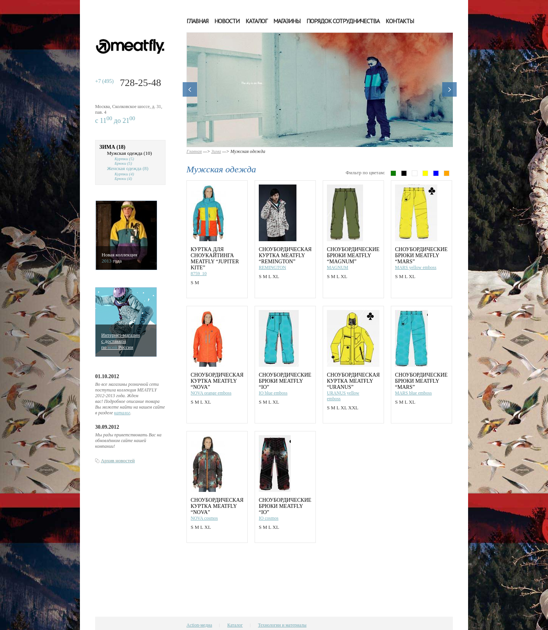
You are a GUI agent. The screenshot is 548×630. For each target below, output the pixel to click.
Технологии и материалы (282, 625)
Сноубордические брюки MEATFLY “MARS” (421, 255)
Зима (112, 147)
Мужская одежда (129, 153)
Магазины (286, 21)
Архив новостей (118, 460)
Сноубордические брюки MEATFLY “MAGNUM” (353, 255)
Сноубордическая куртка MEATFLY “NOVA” (217, 381)
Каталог (256, 21)
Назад (190, 89)
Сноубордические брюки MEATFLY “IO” (285, 381)
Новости (226, 21)
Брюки (123, 163)
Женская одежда (127, 168)
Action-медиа (199, 625)
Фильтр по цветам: (365, 172)
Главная (197, 21)
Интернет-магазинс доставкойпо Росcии (120, 341)
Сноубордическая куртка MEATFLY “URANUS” (353, 381)
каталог (122, 412)
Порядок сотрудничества (342, 21)
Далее (449, 89)
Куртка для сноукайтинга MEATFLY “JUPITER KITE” (215, 258)
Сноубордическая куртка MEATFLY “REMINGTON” (285, 255)
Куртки (124, 158)
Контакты (400, 21)
